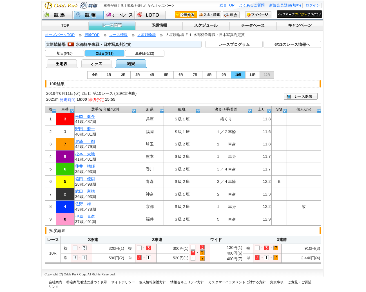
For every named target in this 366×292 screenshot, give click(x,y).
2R (123, 75)
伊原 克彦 (85, 216)
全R (95, 75)
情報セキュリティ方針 (187, 282)
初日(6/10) (64, 53)
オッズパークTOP (60, 35)
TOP (65, 25)
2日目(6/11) (104, 53)
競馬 (58, 15)
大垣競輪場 (146, 35)
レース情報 (111, 25)
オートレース (120, 15)
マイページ (258, 14)
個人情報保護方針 (152, 282)
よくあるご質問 (252, 5)
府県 (149, 109)
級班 (182, 109)
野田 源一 (85, 129)
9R (224, 75)
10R (238, 75)
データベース (252, 25)
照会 (231, 14)
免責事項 (277, 282)
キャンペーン (299, 25)
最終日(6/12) (144, 53)
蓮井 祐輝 (85, 166)
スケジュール (205, 25)
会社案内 (55, 282)
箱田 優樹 (85, 179)
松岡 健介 (85, 116)
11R (252, 75)
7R (195, 75)
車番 (65, 109)
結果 (131, 63)
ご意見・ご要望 (299, 282)
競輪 (89, 15)
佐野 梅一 (85, 204)
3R (137, 75)
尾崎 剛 (85, 141)
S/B (279, 109)
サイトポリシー (123, 282)
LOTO (151, 15)
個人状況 (303, 109)
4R (152, 75)
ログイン (312, 5)
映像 (301, 96)
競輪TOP (91, 35)
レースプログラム (234, 44)
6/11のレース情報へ (292, 44)
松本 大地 (85, 154)
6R (180, 75)
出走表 (62, 63)
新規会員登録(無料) (285, 5)
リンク (54, 286)
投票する (186, 14)
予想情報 (158, 25)
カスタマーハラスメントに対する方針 (237, 282)
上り (261, 109)
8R (209, 75)
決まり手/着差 (226, 109)
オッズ (97, 63)
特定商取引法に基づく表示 (86, 282)
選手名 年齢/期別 (105, 109)
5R (166, 75)
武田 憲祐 (85, 191)
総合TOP (227, 5)
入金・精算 (210, 14)
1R (109, 75)
